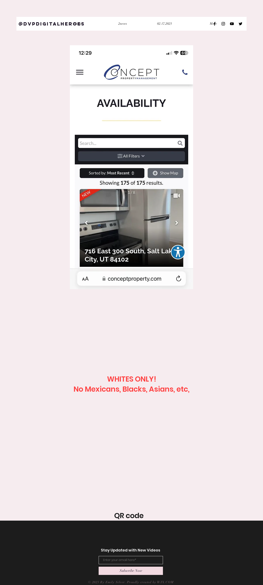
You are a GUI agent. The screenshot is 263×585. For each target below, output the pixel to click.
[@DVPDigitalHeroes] (51, 24)
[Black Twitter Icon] (240, 23)
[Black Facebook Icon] (214, 23)
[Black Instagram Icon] (223, 23)
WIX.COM (166, 582)
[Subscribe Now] (131, 571)
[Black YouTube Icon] (232, 23)
